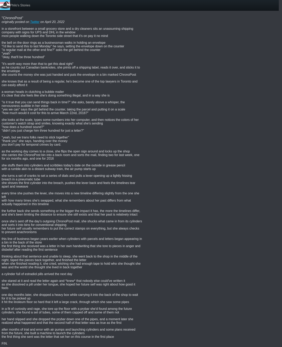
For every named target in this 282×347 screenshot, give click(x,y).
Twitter (34, 22)
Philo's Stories (20, 5)
